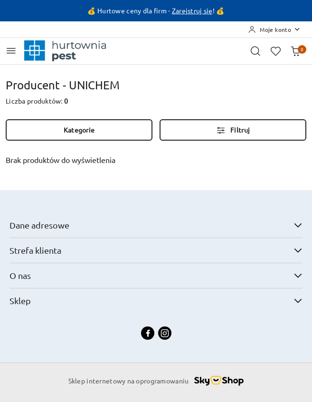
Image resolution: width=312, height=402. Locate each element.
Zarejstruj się (192, 10)
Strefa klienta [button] (156, 250)
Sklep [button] (156, 301)
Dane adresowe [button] (156, 225)
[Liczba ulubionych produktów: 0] (275, 51)
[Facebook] (147, 333)
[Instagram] (164, 333)
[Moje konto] (274, 29)
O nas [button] (156, 275)
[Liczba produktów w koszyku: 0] (295, 51)
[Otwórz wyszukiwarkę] (255, 51)
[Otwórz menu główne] (11, 50)
